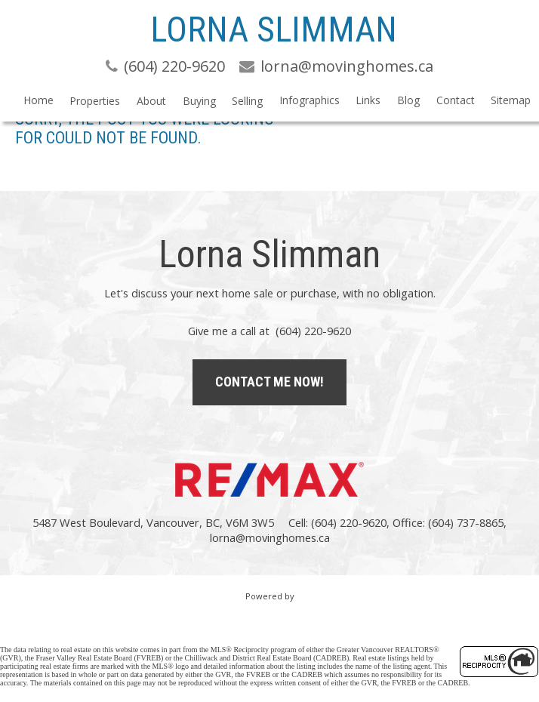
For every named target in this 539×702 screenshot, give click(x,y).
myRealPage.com (270, 612)
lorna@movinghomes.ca (270, 537)
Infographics (309, 100)
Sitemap (511, 100)
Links (368, 100)
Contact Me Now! (269, 381)
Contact (455, 100)
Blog (408, 100)
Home (38, 100)
